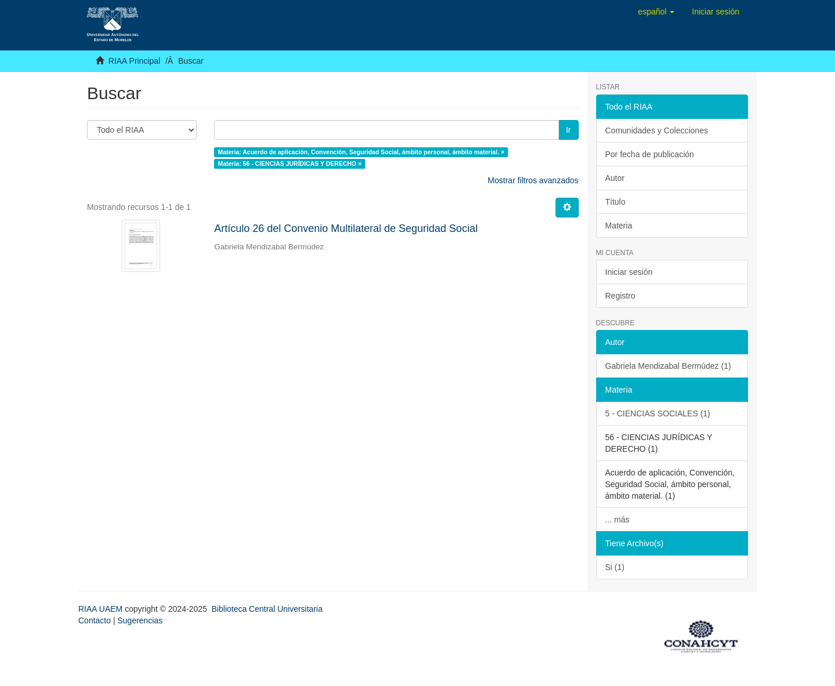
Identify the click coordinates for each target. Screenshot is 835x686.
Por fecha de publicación (649, 154)
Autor (615, 178)
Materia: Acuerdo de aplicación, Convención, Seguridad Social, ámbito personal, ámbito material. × (361, 151)
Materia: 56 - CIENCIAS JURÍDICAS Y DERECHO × (290, 163)
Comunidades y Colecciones (656, 130)
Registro (620, 295)
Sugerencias (139, 620)
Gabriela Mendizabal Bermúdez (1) (668, 366)
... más (617, 519)
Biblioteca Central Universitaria (267, 609)
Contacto (94, 620)
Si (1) (615, 567)
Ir (568, 130)
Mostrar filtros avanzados (533, 180)
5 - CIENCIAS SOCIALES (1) (657, 413)
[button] (656, 11)
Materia (619, 225)
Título (615, 201)
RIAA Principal (134, 61)
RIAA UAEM (101, 609)
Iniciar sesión (629, 272)
